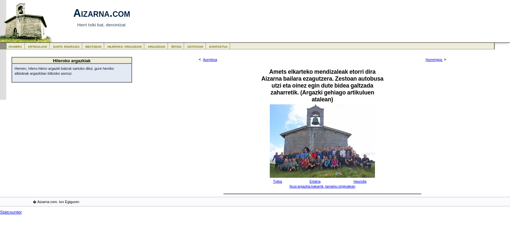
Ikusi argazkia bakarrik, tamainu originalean (322, 186)
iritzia (176, 46)
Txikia (277, 181)
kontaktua (218, 46)
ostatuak (195, 46)
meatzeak (93, 46)
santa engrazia (66, 46)
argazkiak (157, 46)
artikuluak (37, 46)
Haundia (360, 181)
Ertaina (315, 181)
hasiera (15, 46)
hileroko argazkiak (124, 46)
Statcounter (11, 212)
